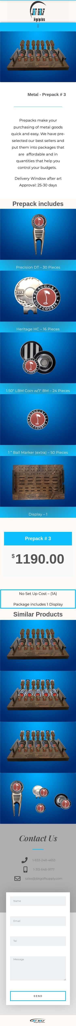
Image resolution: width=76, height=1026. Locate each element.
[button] (38, 26)
